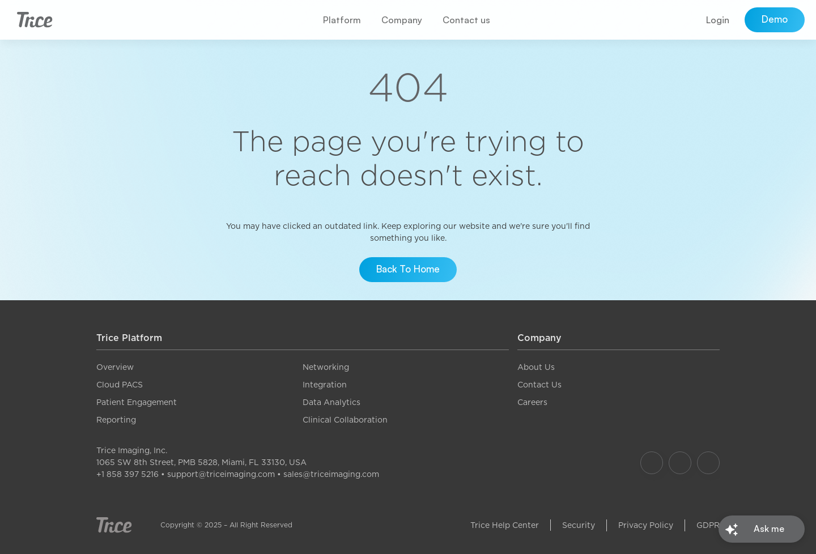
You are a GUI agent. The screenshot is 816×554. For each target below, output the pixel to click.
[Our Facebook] (651, 462)
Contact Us (539, 384)
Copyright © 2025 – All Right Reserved (226, 525)
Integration (325, 384)
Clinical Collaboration (345, 419)
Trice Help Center (504, 525)
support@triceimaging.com (221, 474)
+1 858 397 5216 (127, 474)
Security (578, 525)
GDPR (708, 525)
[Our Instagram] (680, 462)
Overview (115, 367)
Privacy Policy (645, 525)
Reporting (116, 419)
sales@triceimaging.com (331, 474)
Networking (326, 367)
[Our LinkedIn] (708, 462)
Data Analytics (331, 402)
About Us (536, 367)
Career (530, 402)
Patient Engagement (136, 402)
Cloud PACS (119, 384)
